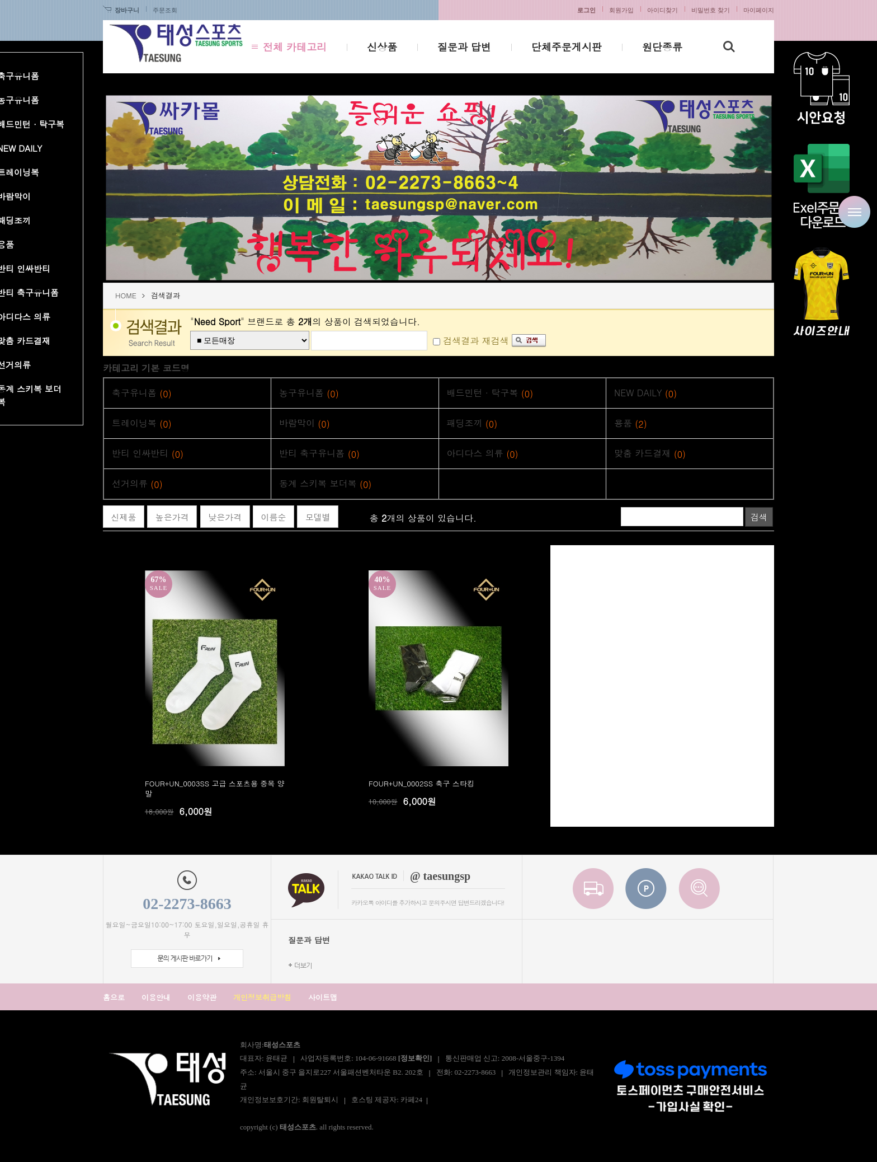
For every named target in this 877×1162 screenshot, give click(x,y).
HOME (125, 295)
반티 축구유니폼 (319, 454)
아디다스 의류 (482, 454)
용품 (630, 423)
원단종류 (662, 47)
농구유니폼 (309, 393)
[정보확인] (415, 1058)
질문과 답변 (464, 47)
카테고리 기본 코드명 (146, 368)
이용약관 (201, 997)
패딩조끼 (472, 423)
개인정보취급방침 (262, 997)
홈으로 (114, 997)
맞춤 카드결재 (650, 454)
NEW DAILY (645, 393)
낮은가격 (225, 517)
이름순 (273, 517)
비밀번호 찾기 (710, 10)
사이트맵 (322, 997)
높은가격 (172, 517)
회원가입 (621, 10)
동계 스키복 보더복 (325, 484)
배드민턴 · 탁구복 (490, 393)
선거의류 (137, 484)
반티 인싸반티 (147, 454)
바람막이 (304, 423)
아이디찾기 (662, 10)
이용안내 (156, 997)
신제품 (123, 517)
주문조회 (165, 10)
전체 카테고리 (295, 47)
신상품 (382, 47)
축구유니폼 (142, 393)
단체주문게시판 (566, 47)
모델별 (318, 517)
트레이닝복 (142, 423)
